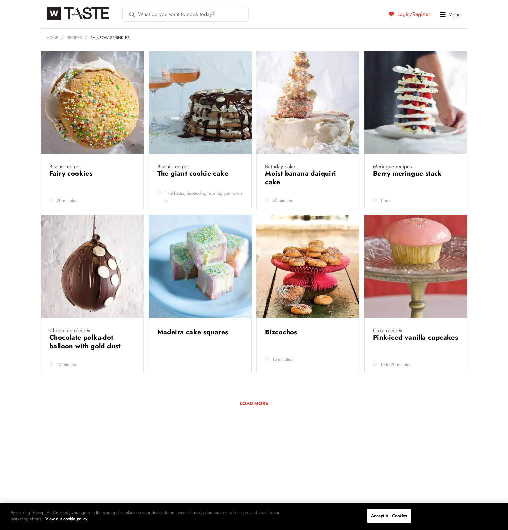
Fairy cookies (72, 189)
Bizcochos (282, 348)
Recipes (74, 54)
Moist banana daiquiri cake (300, 194)
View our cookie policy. (66, 519)
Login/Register (409, 14)
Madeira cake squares (193, 348)
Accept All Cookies (389, 516)
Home (52, 54)
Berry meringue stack (408, 189)
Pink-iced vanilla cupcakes (415, 353)
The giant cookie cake (194, 189)
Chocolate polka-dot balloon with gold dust (86, 358)
